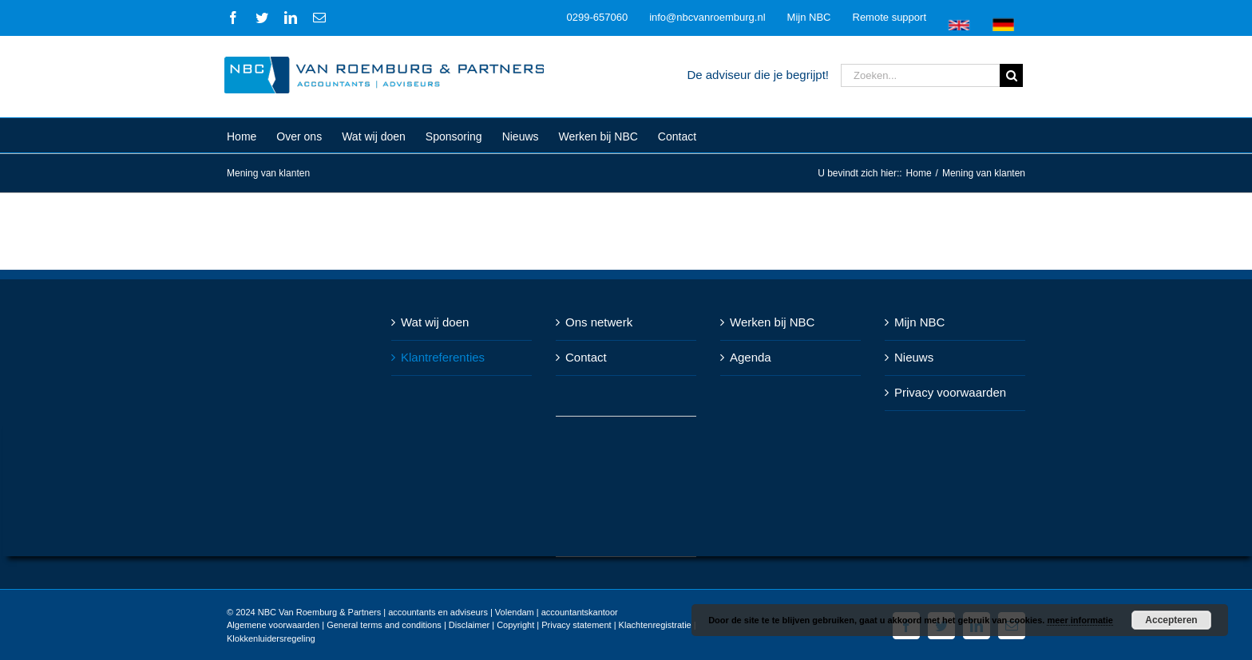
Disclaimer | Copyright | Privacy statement (526, 625)
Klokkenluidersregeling (268, 638)
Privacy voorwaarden (947, 392)
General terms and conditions (380, 625)
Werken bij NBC (769, 322)
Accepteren (1171, 620)
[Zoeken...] (917, 75)
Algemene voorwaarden (270, 625)
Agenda (747, 357)
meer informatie (1080, 620)
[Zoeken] (1008, 75)
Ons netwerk (595, 322)
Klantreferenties (439, 357)
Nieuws (910, 357)
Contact (583, 357)
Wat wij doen (432, 322)
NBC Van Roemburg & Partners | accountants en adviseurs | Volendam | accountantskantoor (434, 612)
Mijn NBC (916, 322)
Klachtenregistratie (651, 625)
